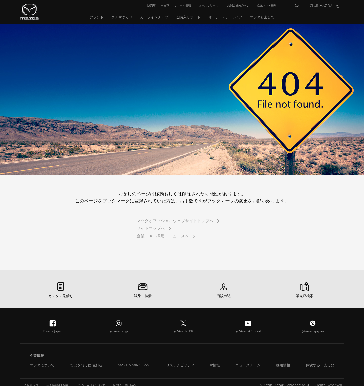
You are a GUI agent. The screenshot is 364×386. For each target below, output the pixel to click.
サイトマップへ (150, 228)
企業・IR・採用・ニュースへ (162, 236)
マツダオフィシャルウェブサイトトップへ (174, 220)
